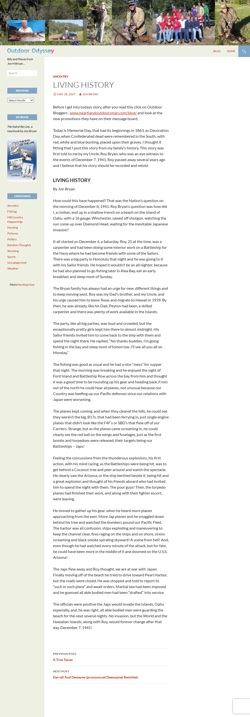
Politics (12, 239)
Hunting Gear (26, 284)
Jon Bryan (90, 94)
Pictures (12, 233)
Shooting (13, 251)
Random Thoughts (19, 245)
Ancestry (60, 76)
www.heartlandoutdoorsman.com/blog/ (103, 112)
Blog (217, 51)
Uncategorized (16, 262)
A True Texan (111, 656)
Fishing (12, 211)
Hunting (12, 227)
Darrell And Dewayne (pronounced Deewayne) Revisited (111, 674)
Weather (13, 268)
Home (231, 51)
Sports (11, 257)
